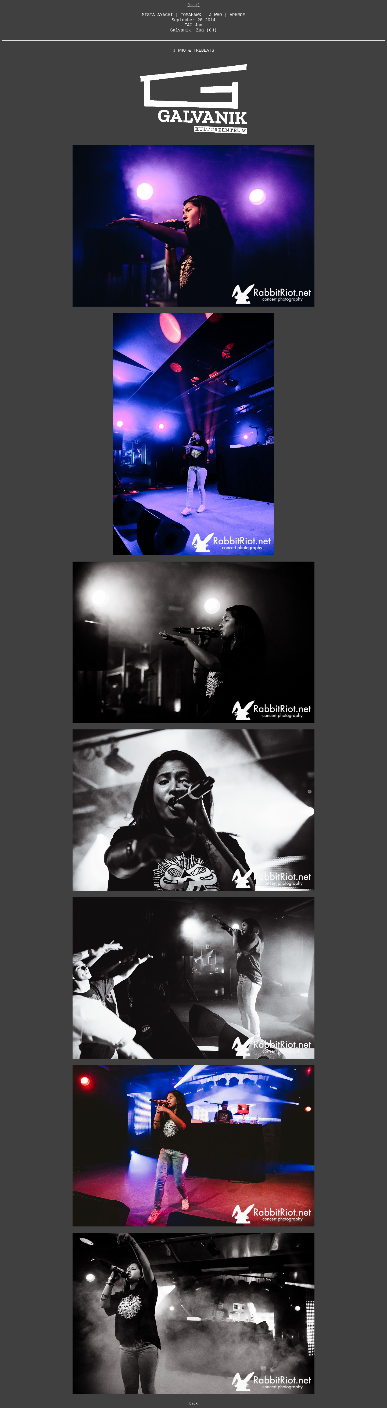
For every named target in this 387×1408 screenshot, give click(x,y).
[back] (193, 5)
